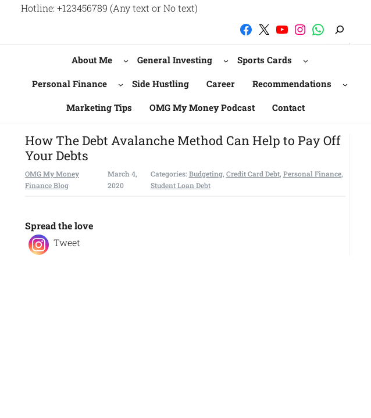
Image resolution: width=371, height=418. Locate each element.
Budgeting (206, 173)
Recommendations (291, 83)
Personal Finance (69, 83)
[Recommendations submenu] (345, 84)
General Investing (174, 60)
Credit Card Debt (253, 173)
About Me (92, 60)
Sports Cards (264, 60)
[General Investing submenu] (226, 60)
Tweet (66, 242)
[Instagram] (38, 245)
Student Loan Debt (181, 185)
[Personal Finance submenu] (120, 84)
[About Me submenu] (126, 60)
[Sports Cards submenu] (305, 60)
